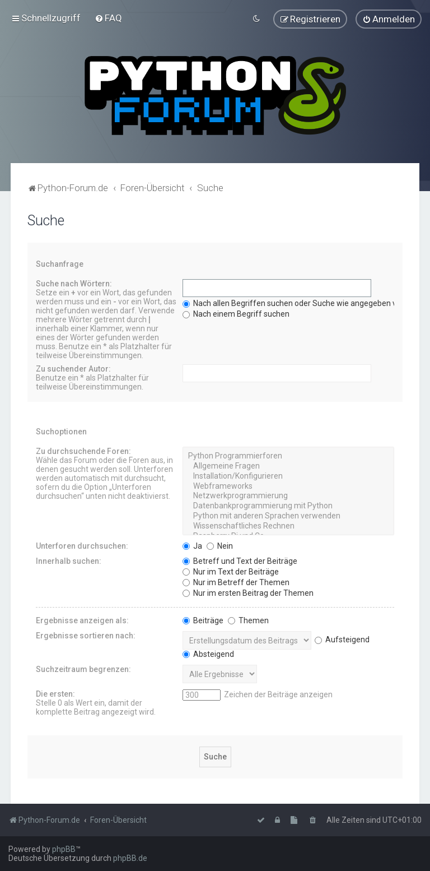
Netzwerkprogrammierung (288, 496)
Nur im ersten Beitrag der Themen (248, 592)
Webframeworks (288, 486)
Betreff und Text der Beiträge (240, 560)
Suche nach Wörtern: (74, 283)
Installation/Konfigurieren (288, 476)
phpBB (64, 849)
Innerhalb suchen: (68, 560)
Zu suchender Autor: (73, 368)
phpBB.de (130, 858)
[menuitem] (108, 18)
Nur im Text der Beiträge (231, 571)
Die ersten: (55, 693)
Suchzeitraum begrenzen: (83, 668)
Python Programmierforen (288, 456)
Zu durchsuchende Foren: (83, 451)
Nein (220, 545)
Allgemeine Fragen (288, 466)
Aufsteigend (342, 639)
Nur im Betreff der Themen (236, 581)
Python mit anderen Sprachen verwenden (288, 516)
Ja (192, 545)
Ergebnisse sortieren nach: (85, 635)
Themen (248, 619)
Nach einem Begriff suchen (236, 313)
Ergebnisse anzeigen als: (82, 619)
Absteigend (208, 653)
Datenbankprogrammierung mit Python (288, 506)
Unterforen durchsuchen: (82, 545)
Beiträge (203, 619)
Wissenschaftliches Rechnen (288, 526)
